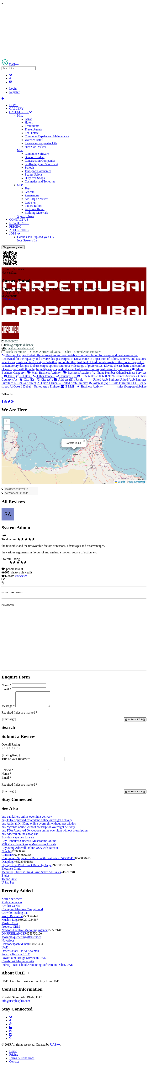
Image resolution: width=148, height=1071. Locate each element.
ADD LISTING (19, 230)
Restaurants (32, 126)
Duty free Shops (35, 178)
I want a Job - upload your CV (35, 237)
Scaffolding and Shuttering (41, 164)
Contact (14, 1066)
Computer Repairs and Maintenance (47, 136)
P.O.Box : (23, 376)
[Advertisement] (74, 32)
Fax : (9, 376)
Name (6, 685)
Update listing (14, 579)
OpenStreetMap (137, 482)
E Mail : (68, 386)
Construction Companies (40, 160)
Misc (20, 115)
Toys (28, 188)
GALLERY (16, 108)
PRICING (15, 226)
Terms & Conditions (21, 1062)
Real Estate (32, 133)
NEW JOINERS (19, 223)
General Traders (35, 157)
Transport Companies (38, 171)
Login (13, 88)
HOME (13, 105)
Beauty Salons (33, 174)
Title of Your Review (16, 761)
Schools (29, 167)
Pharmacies (32, 195)
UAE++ (55, 1049)
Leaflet (120, 482)
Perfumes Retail (35, 209)
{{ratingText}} (11, 758)
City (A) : (45, 379)
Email (6, 689)
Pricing (13, 1059)
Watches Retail (34, 139)
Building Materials (36, 212)
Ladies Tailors (33, 205)
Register (14, 92)
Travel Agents (33, 129)
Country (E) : (66, 376)
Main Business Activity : (45, 372)
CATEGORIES (20, 112)
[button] (84, 441)
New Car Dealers (35, 146)
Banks (28, 119)
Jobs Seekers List (27, 240)
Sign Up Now (25, 216)
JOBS (14, 233)
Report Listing (13, 582)
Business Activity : (77, 372)
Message (8, 708)
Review (7, 774)
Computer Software (37, 153)
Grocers (29, 191)
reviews (21, 576)
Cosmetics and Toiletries (40, 181)
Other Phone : (43, 376)
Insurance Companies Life (41, 143)
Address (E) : (45, 381)
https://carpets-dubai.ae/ (19, 348)
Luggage (30, 202)
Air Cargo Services (36, 198)
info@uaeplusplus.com (16, 1005)
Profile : (74, 362)
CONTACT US (18, 219)
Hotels (29, 122)
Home (13, 1055)
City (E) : (27, 379)
